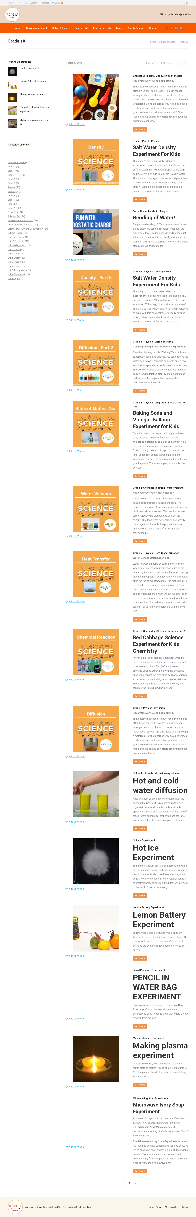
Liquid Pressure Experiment (149, 970)
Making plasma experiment (148, 1038)
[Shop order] (81, 63)
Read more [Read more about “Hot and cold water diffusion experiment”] (140, 828)
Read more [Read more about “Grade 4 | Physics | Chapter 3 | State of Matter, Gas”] (140, 476)
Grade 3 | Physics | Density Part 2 (152, 271)
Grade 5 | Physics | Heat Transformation (156, 553)
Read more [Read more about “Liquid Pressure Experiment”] (140, 1026)
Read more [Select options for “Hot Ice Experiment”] (140, 896)
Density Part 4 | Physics (146, 141)
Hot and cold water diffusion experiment (156, 773)
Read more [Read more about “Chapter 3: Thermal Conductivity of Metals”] (140, 129)
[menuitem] (14, 2)
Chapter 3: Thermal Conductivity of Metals (157, 75)
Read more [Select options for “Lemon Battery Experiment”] (140, 958)
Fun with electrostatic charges (150, 211)
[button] (75, 124)
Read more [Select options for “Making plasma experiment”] (140, 1085)
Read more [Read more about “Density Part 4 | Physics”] (140, 199)
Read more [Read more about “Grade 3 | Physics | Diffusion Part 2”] (140, 391)
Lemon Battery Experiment (148, 907)
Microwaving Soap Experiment (150, 1098)
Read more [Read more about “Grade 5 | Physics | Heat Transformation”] (140, 619)
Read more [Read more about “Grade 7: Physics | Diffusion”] (140, 761)
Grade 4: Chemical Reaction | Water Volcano (158, 487)
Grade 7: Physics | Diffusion (149, 708)
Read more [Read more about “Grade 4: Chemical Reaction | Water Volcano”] (140, 541)
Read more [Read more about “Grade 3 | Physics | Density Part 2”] (140, 330)
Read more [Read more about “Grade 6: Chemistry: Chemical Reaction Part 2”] (140, 696)
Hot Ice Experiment (144, 840)
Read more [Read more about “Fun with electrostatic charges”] (140, 254)
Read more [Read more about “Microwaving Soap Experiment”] (140, 1171)
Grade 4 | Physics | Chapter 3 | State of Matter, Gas (159, 404)
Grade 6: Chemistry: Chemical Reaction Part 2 (159, 631)
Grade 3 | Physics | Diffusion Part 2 (153, 341)
